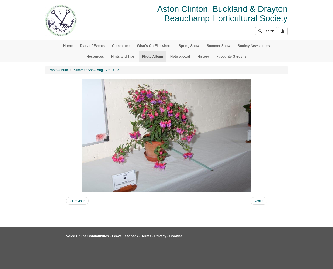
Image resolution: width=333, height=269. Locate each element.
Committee (121, 46)
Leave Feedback (125, 236)
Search (266, 31)
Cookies (175, 236)
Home (68, 46)
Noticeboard (180, 56)
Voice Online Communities (87, 236)
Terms (146, 236)
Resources (95, 56)
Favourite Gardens (231, 56)
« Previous (77, 201)
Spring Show (189, 46)
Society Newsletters (254, 46)
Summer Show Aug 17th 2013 (96, 70)
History (203, 56)
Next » (259, 201)
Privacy (160, 236)
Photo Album (152, 56)
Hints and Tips (123, 56)
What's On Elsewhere (154, 46)
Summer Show (218, 46)
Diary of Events (92, 46)
